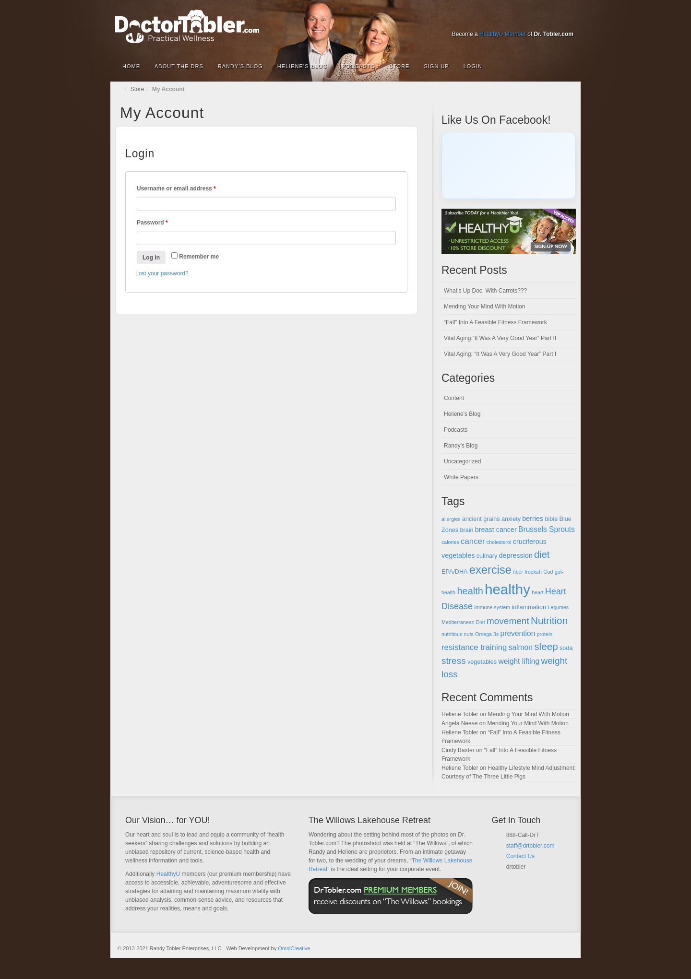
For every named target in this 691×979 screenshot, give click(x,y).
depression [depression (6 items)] (516, 555)
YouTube (554, 20)
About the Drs (179, 66)
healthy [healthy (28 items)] (507, 589)
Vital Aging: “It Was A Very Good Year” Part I (500, 354)
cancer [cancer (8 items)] (473, 541)
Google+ (515, 20)
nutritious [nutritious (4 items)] (451, 634)
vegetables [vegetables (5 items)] (482, 662)
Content (454, 398)
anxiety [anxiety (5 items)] (511, 519)
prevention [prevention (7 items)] (518, 633)
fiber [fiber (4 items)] (518, 572)
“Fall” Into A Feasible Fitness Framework (495, 322)
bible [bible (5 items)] (551, 519)
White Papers (461, 477)
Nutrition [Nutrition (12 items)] (549, 620)
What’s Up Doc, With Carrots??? (485, 290)
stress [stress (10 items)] (453, 661)
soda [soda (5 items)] (566, 648)
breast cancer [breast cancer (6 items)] (496, 529)
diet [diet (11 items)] (541, 554)
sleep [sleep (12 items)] (546, 646)
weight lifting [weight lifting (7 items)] (518, 661)
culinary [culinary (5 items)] (487, 556)
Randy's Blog (460, 445)
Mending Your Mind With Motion (484, 306)
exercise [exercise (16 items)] (490, 570)
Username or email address (176, 188)
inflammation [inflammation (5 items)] (529, 607)
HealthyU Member (502, 34)
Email (510, 878)
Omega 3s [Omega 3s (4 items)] (487, 634)
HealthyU (168, 874)
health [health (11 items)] (470, 591)
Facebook (502, 20)
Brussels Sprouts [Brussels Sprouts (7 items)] (546, 529)
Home (131, 66)
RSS (567, 20)
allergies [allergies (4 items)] (451, 519)
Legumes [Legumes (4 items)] (558, 607)
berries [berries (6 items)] (532, 518)
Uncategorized (462, 461)
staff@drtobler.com (530, 845)
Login (473, 66)
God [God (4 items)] (548, 572)
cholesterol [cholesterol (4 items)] (499, 542)
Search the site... (567, 66)
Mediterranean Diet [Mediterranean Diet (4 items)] (463, 622)
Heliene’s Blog (302, 66)
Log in (151, 257)
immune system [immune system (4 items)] (492, 607)
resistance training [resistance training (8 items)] (474, 647)
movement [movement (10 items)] (508, 621)
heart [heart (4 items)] (537, 592)
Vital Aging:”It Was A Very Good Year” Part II (500, 338)
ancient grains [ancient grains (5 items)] (481, 519)
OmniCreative (294, 948)
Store (399, 66)
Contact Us (520, 856)
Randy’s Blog (240, 66)
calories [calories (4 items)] (450, 542)
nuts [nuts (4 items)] (469, 634)
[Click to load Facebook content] (508, 165)
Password (152, 222)
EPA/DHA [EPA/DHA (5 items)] (454, 571)
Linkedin (528, 20)
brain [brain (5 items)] (466, 530)
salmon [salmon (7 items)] (521, 647)
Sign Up (436, 66)
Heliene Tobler (459, 714)
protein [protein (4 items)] (545, 634)
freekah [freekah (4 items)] (533, 572)
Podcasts (358, 66)
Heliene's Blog (462, 414)
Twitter (541, 20)
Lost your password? (162, 273)
